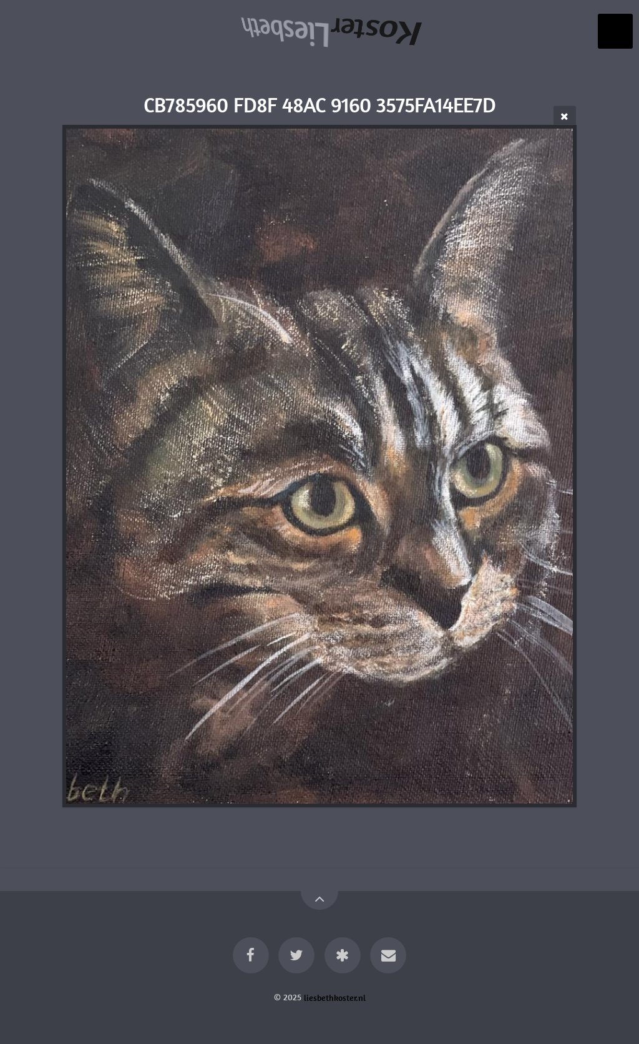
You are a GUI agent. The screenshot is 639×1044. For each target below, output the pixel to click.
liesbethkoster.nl (335, 997)
